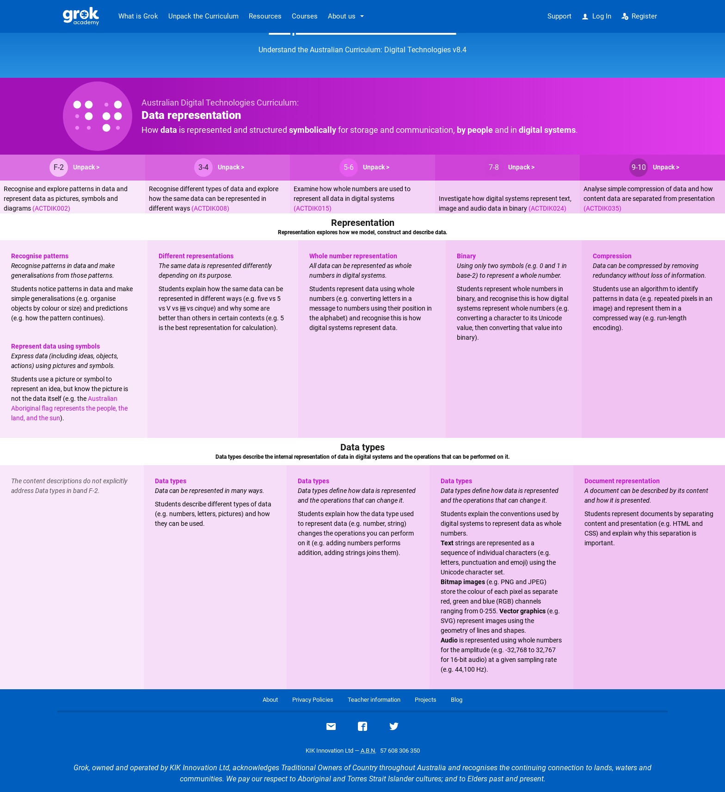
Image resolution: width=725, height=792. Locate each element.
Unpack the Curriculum (203, 16)
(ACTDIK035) (602, 208)
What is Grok (138, 16)
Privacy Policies (312, 699)
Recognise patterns (39, 256)
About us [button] (342, 16)
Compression (612, 256)
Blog (456, 699)
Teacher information (374, 699)
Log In (596, 16)
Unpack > (86, 167)
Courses (305, 16)
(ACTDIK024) (547, 208)
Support (559, 16)
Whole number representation (353, 256)
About (270, 699)
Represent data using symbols (55, 346)
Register (639, 16)
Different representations (196, 256)
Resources (265, 16)
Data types (170, 481)
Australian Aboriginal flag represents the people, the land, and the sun (69, 408)
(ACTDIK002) (51, 208)
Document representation (622, 481)
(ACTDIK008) (210, 208)
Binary (466, 256)
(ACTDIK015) (313, 208)
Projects (425, 699)
